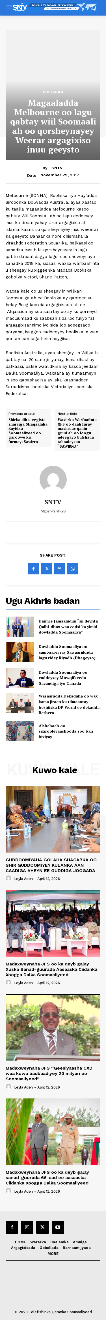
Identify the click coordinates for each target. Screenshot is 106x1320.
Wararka (53, 92)
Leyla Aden (23, 879)
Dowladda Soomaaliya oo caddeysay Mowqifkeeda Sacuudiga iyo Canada (63, 677)
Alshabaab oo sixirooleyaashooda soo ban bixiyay (66, 731)
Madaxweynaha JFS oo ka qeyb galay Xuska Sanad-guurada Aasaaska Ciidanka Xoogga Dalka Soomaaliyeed (51, 969)
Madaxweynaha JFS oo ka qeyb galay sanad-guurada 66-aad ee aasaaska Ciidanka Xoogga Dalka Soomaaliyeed (47, 1177)
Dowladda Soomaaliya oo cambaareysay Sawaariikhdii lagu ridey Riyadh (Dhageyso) (67, 652)
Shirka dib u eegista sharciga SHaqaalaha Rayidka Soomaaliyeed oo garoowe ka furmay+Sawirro (27, 431)
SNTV (56, 168)
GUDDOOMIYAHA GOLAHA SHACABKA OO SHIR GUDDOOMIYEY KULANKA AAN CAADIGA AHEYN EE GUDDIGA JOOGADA (51, 865)
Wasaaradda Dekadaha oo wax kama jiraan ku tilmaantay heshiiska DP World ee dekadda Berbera (69, 704)
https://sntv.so (53, 511)
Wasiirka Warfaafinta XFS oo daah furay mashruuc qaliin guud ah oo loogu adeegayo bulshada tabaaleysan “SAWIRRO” (77, 433)
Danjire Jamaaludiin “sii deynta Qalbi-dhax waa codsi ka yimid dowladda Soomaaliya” (68, 626)
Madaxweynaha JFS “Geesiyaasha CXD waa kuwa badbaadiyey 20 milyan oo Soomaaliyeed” (49, 1073)
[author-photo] (9, 878)
